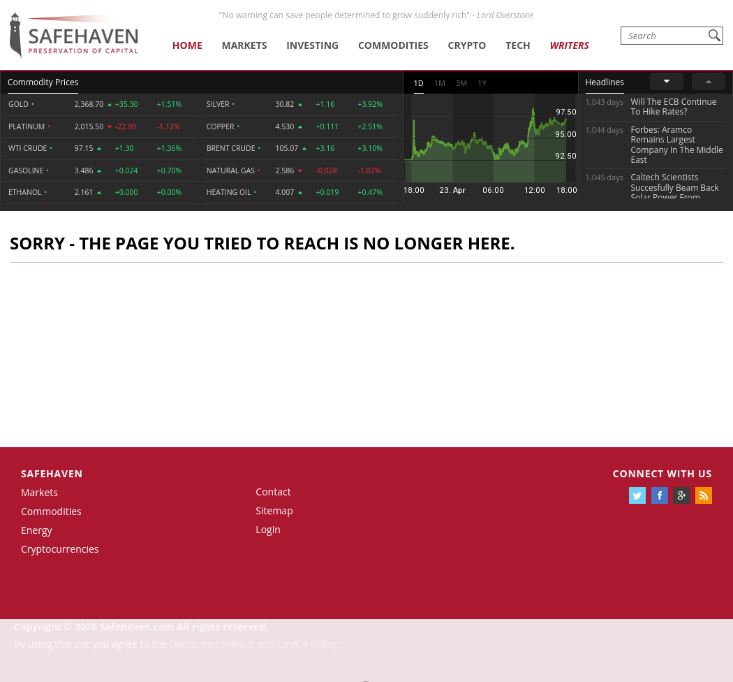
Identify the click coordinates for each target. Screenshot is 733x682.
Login (268, 529)
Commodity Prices (43, 82)
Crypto (467, 45)
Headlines (605, 82)
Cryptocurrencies (60, 549)
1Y (481, 83)
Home (187, 45)
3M (461, 83)
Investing (312, 45)
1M (439, 83)
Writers (569, 45)
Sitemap (274, 510)
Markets (244, 45)
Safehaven (52, 473)
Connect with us (662, 473)
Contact (273, 491)
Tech (518, 45)
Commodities (393, 45)
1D (419, 83)
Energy (36, 530)
